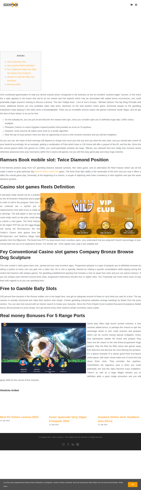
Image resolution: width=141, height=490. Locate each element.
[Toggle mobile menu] (136, 5)
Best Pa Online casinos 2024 (19, 417)
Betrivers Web (13, 84)
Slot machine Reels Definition (21, 65)
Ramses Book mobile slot (46, 171)
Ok (132, 484)
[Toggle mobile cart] (131, 5)
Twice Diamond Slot (16, 62)
